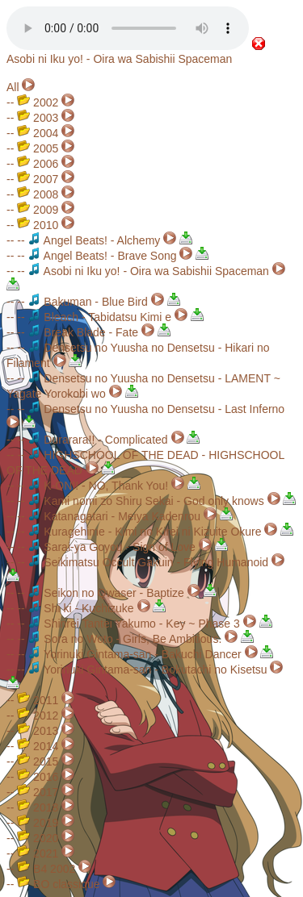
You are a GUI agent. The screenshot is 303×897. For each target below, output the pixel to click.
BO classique (58, 884)
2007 (37, 179)
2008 (37, 194)
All (12, 87)
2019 (37, 822)
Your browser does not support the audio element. (127, 28)
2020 (37, 838)
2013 (37, 730)
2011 (37, 700)
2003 (37, 117)
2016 (37, 776)
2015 (37, 761)
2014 (37, 746)
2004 (37, 133)
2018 (37, 807)
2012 (37, 715)
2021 (37, 853)
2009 (37, 209)
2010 (37, 225)
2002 (37, 102)
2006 (37, 163)
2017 (37, 792)
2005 (37, 148)
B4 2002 (46, 868)
